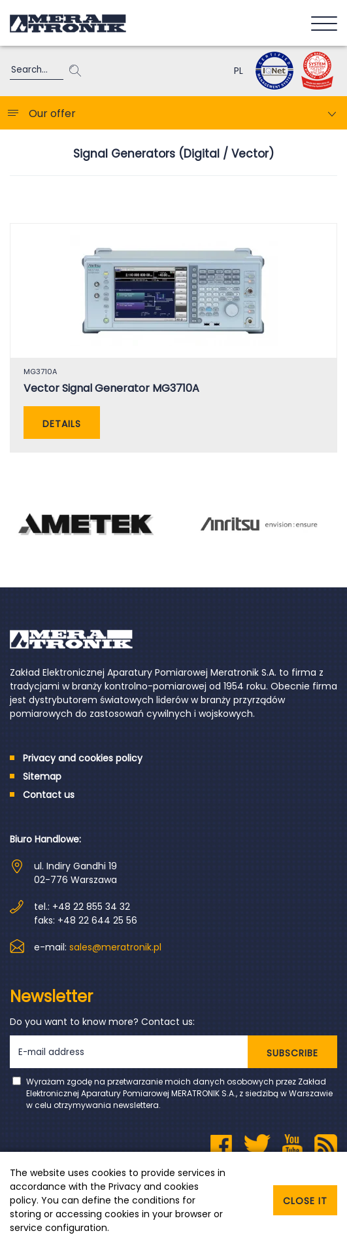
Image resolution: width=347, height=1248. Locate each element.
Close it (305, 1200)
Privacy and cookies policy (82, 758)
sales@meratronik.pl (115, 947)
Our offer (52, 113)
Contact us (48, 794)
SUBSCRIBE (292, 1053)
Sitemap (42, 776)
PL (238, 70)
